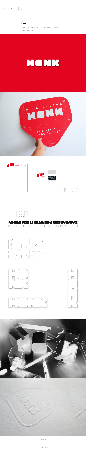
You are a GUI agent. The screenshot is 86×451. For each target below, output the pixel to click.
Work (75, 8)
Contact (79, 8)
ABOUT (71, 8)
